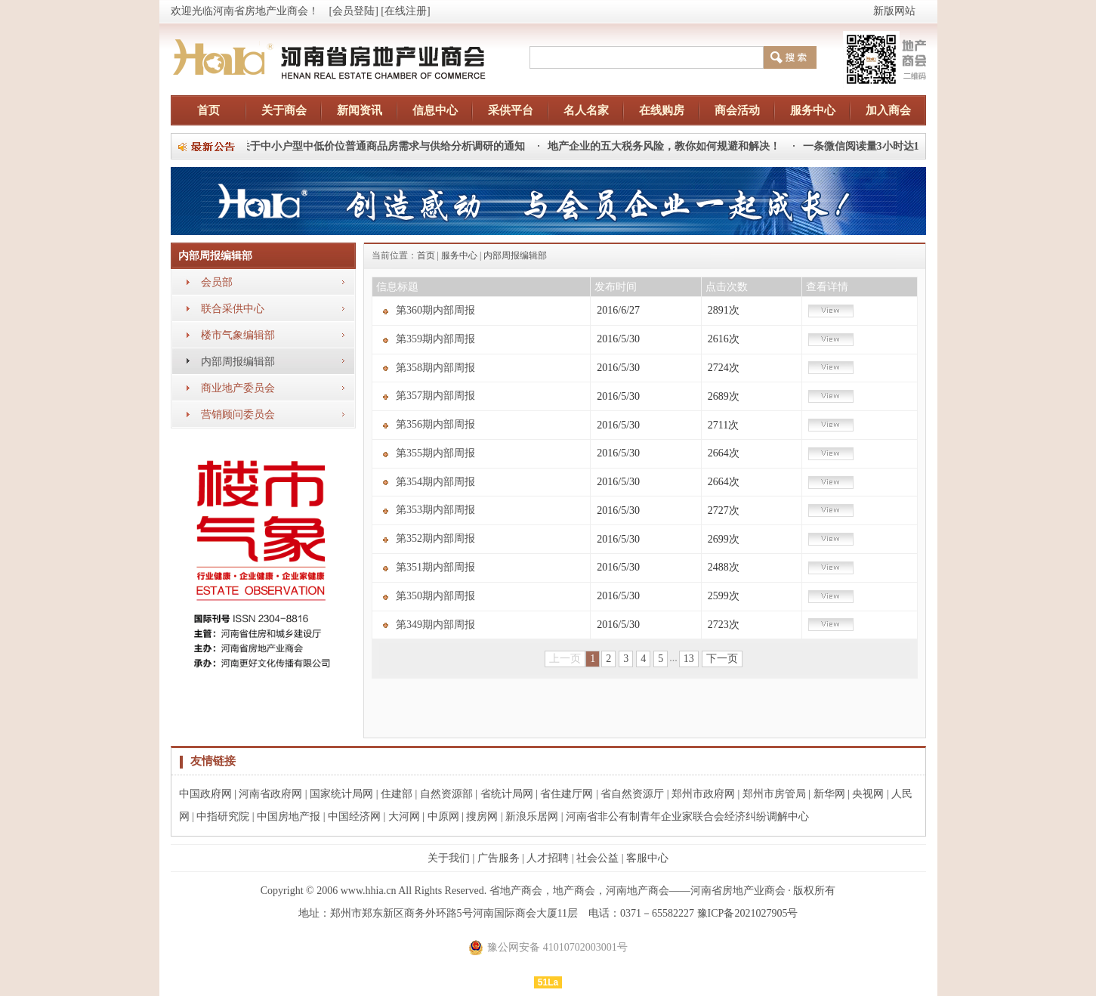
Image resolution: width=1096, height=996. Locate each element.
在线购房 (661, 110)
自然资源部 (446, 794)
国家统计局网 (341, 794)
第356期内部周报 (435, 424)
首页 (208, 110)
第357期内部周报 (435, 395)
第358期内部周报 (435, 367)
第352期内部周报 (435, 538)
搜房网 (482, 816)
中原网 (443, 816)
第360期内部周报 (435, 310)
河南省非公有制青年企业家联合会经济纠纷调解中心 (687, 816)
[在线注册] (405, 11)
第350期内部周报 (435, 596)
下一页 (722, 658)
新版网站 (894, 11)
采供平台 (510, 110)
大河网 (404, 816)
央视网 (868, 794)
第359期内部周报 (435, 339)
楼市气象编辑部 (238, 335)
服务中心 (812, 110)
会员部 (217, 282)
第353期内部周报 (435, 509)
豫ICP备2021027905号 (747, 913)
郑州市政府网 (703, 794)
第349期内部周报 (435, 624)
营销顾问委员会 (238, 414)
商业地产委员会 (238, 388)
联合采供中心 (232, 308)
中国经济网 (354, 816)
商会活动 (737, 110)
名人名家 (586, 110)
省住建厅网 (566, 794)
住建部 (396, 794)
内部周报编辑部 (238, 361)
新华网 (829, 794)
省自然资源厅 (632, 794)
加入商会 (888, 110)
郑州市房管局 (774, 794)
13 (689, 658)
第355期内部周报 (435, 453)
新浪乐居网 (531, 816)
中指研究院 (222, 816)
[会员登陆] (353, 11)
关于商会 (284, 110)
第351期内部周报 (435, 567)
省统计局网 (506, 794)
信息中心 (435, 110)
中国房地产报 (288, 816)
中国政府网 (205, 794)
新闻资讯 (359, 110)
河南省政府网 (270, 794)
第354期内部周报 (435, 481)
